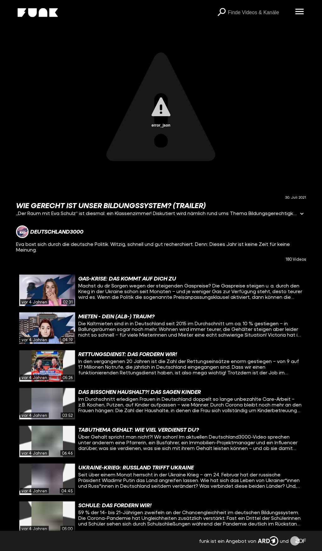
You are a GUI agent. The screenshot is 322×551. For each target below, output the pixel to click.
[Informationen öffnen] (302, 214)
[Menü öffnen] (299, 12)
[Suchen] (221, 13)
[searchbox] (259, 12)
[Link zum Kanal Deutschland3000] (49, 231)
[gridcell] (161, 290)
